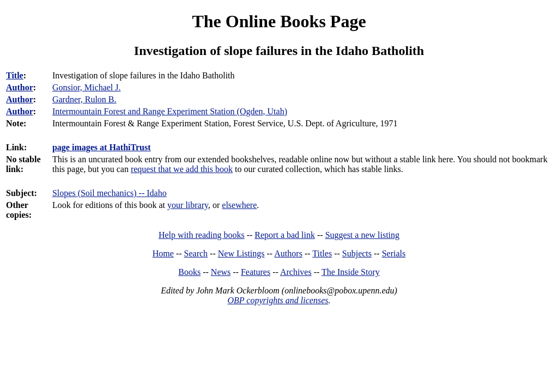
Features (255, 272)
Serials (394, 253)
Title (14, 75)
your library (187, 205)
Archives (296, 272)
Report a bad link (284, 235)
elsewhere (239, 205)
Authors (288, 253)
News (221, 272)
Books (189, 272)
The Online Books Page (279, 21)
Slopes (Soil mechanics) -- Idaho (109, 193)
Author (19, 87)
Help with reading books (202, 235)
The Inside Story (351, 272)
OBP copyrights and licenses (277, 300)
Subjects (357, 253)
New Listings (241, 253)
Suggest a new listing (362, 235)
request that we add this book (182, 169)
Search (196, 253)
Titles (322, 253)
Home (163, 253)
